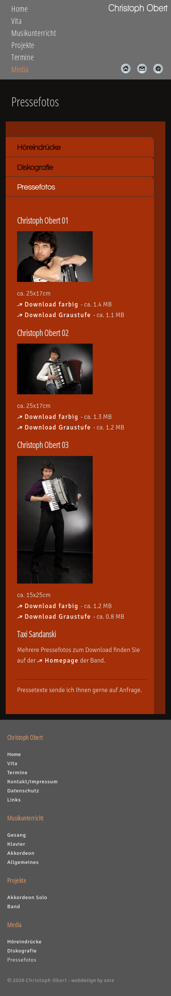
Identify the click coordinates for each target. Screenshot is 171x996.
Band (13, 906)
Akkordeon (20, 853)
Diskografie (35, 167)
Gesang (16, 834)
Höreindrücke (39, 147)
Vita (16, 21)
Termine (22, 57)
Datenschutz (23, 790)
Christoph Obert (46, 980)
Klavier (16, 843)
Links (14, 799)
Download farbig (53, 304)
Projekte (22, 45)
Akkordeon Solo (27, 897)
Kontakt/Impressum (32, 781)
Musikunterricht (33, 33)
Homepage (62, 661)
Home (19, 8)
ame (109, 980)
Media (20, 69)
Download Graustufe (59, 315)
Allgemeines (23, 862)
